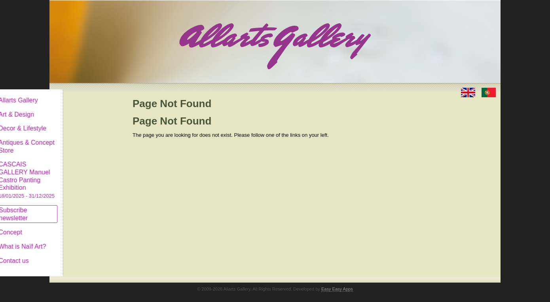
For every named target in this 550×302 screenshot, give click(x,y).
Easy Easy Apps (337, 282)
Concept (70, 226)
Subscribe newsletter (73, 207)
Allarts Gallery (78, 94)
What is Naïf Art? (82, 240)
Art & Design (76, 108)
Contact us (74, 254)
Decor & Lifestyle (82, 122)
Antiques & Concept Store (86, 140)
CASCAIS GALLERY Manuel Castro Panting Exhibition (87, 174)
